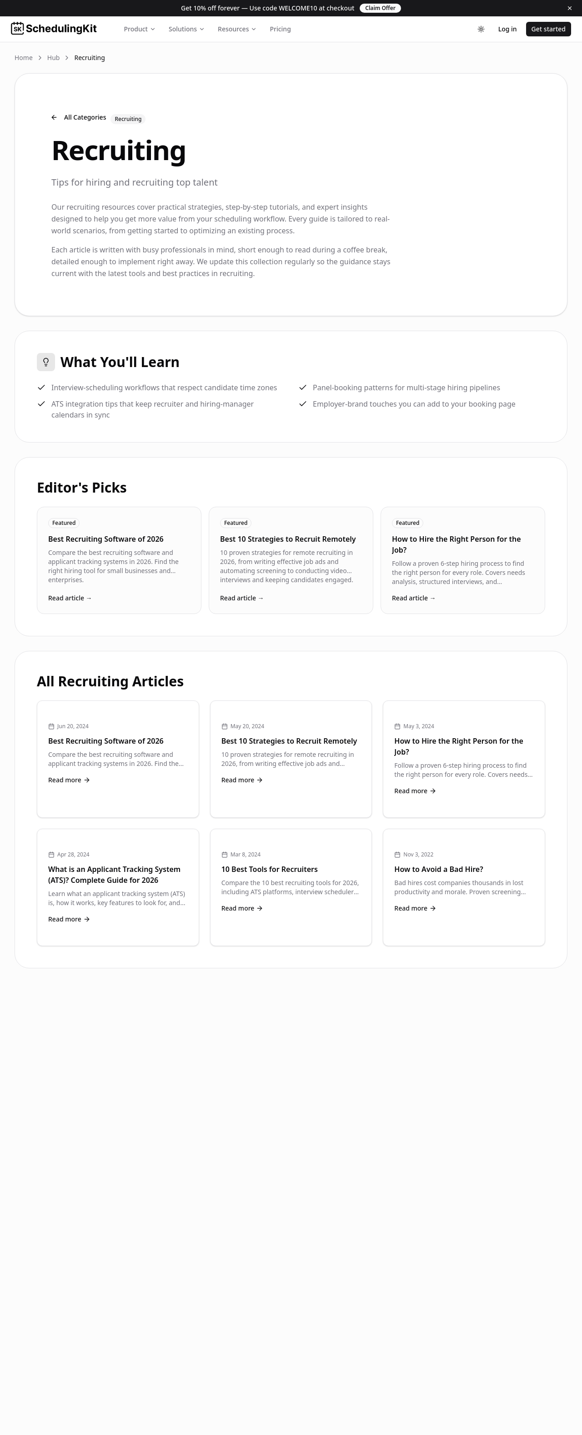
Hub (53, 57)
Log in (507, 29)
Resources (237, 29)
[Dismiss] (570, 8)
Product (140, 29)
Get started (549, 29)
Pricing (280, 29)
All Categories (78, 117)
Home (24, 57)
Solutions (187, 29)
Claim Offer (380, 8)
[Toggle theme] (481, 29)
